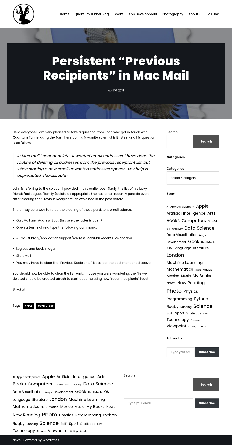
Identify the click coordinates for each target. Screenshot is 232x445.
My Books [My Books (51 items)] (202, 276)
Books (118, 14)
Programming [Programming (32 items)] (179, 298)
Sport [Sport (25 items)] (180, 313)
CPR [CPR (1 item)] (168, 229)
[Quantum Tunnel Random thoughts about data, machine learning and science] (23, 14)
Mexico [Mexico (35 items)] (173, 275)
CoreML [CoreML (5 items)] (212, 221)
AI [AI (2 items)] (168, 206)
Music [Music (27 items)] (186, 275)
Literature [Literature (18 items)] (201, 248)
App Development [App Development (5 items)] (182, 206)
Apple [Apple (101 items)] (202, 206)
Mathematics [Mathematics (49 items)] (180, 269)
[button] (200, 14)
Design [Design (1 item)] (202, 235)
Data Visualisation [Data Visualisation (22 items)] (182, 234)
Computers (45, 305)
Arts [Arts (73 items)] (211, 213)
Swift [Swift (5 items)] (206, 313)
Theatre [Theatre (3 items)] (195, 320)
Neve (17, 440)
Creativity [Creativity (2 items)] (177, 228)
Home (64, 14)
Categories (175, 168)
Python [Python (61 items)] (201, 299)
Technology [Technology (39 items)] (178, 319)
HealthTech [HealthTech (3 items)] (208, 242)
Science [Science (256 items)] (203, 306)
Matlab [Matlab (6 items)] (207, 269)
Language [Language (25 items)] (182, 248)
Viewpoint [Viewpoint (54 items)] (177, 326)
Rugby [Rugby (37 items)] (173, 306)
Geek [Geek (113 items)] (193, 242)
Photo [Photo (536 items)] (174, 290)
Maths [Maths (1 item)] (198, 270)
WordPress (51, 440)
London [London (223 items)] (175, 255)
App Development (143, 14)
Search (172, 132)
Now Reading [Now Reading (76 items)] (191, 283)
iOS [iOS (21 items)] (169, 248)
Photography (172, 14)
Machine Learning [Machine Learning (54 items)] (185, 262)
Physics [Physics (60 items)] (190, 291)
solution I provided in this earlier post (78, 188)
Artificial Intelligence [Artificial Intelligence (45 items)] (186, 213)
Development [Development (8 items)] (176, 242)
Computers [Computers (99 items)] (194, 220)
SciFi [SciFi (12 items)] (170, 313)
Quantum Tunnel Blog (91, 14)
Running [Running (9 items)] (186, 307)
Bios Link (212, 14)
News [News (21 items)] (171, 283)
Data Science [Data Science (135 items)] (199, 228)
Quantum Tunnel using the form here (42, 137)
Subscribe (207, 352)
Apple (28, 305)
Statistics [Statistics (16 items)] (193, 313)
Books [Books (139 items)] (173, 220)
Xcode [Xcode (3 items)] (202, 326)
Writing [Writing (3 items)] (192, 326)
